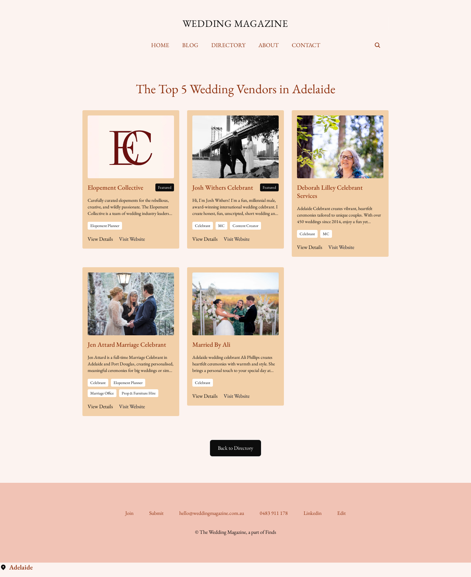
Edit (341, 513)
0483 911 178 (274, 513)
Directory (228, 45)
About (268, 45)
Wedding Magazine (235, 23)
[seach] (377, 45)
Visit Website (132, 239)
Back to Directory (235, 448)
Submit (156, 513)
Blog (190, 45)
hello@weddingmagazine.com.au (211, 513)
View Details (100, 239)
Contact (306, 45)
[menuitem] (160, 45)
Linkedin (313, 513)
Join (129, 513)
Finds (270, 532)
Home (160, 45)
